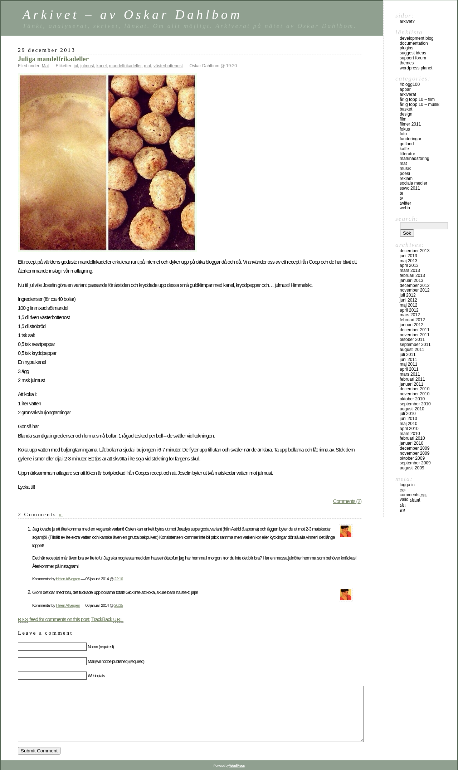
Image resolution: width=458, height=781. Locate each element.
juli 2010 (408, 413)
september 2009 (415, 462)
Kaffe (404, 148)
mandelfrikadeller (125, 65)
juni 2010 (408, 418)
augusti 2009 (412, 467)
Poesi (405, 173)
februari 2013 (412, 275)
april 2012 (409, 310)
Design (406, 114)
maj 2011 (408, 364)
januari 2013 (411, 280)
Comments (413, 494)
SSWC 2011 (410, 188)
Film (403, 119)
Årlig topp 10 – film (417, 99)
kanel (101, 65)
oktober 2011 (412, 339)
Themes (407, 62)
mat (147, 65)
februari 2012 (412, 319)
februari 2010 (412, 438)
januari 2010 (411, 443)
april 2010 (409, 428)
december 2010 (414, 388)
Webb (405, 207)
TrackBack (107, 619)
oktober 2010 (412, 398)
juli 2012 (408, 295)
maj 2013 (408, 260)
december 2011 (414, 329)
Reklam (406, 178)
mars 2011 (410, 374)
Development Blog (417, 38)
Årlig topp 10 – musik (419, 104)
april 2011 (409, 369)
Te (401, 193)
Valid (410, 499)
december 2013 (414, 250)
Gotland (407, 143)
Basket (406, 109)
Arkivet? (407, 21)
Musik (405, 168)
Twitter (405, 203)
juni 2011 (408, 359)
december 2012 (414, 285)
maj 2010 (408, 423)
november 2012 (414, 290)
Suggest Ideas (413, 52)
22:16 (118, 578)
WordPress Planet (416, 67)
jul (76, 65)
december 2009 (414, 448)
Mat (45, 65)
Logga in (407, 484)
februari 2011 (412, 379)
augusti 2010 (412, 408)
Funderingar (411, 138)
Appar (405, 89)
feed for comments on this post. (54, 619)
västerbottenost (168, 65)
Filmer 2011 (410, 124)
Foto (403, 133)
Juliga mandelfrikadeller (53, 59)
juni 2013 (408, 255)
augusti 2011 (412, 349)
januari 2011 (411, 384)
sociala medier (413, 183)
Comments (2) (347, 501)
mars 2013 (410, 270)
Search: (406, 218)
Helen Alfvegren (68, 578)
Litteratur (407, 153)
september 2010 (415, 403)
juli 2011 (408, 354)
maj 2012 (408, 305)
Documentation (414, 43)
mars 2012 (410, 314)
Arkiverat (408, 94)
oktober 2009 (412, 458)
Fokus (405, 129)
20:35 (118, 605)
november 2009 (414, 453)
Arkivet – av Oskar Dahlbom (132, 14)
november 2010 (414, 393)
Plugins (406, 47)
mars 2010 (410, 433)
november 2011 (414, 334)
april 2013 (409, 265)
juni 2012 (408, 300)
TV (401, 198)
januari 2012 (411, 324)
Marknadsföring (414, 158)
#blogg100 (410, 84)
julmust (87, 65)
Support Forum (413, 57)
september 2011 (415, 344)
